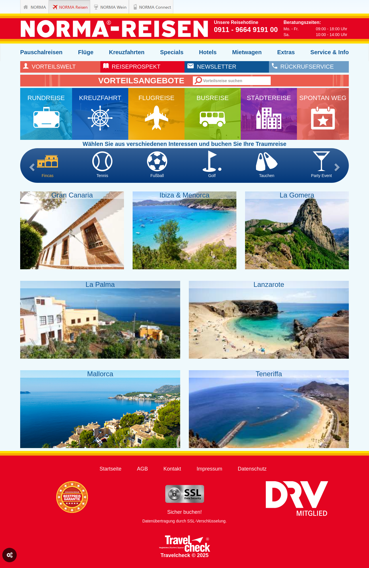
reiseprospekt (132, 66)
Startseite (110, 469)
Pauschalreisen (41, 52)
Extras (286, 52)
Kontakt (172, 469)
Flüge (85, 52)
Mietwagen (246, 52)
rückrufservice (303, 66)
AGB (142, 469)
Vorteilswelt (49, 66)
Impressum (209, 469)
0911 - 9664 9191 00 (246, 29)
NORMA (34, 7)
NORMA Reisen (63, 7)
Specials (171, 52)
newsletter (211, 66)
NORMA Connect (143, 7)
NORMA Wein (104, 7)
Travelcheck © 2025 (184, 546)
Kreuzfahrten (126, 52)
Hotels (207, 52)
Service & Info (329, 52)
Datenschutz (252, 469)
